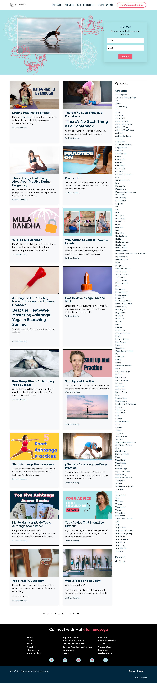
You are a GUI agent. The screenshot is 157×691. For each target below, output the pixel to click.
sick (117, 476)
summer (119, 495)
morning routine (123, 359)
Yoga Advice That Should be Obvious (87, 531)
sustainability (121, 504)
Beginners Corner (71, 645)
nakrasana (120, 369)
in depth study (122, 275)
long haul (120, 315)
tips (117, 523)
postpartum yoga (123, 394)
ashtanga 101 (121, 120)
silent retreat (121, 479)
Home (30, 645)
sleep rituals (121, 492)
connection (120, 177)
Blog (79, 5)
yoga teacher (121, 583)
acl (116, 111)
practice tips (121, 400)
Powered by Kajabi (140, 685)
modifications (121, 350)
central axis (120, 164)
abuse (118, 105)
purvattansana (122, 422)
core (117, 183)
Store (101, 5)
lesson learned (123, 312)
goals (118, 234)
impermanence (122, 271)
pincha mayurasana (124, 388)
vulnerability (121, 545)
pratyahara (120, 410)
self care (119, 466)
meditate (119, 334)
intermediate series (124, 284)
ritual (118, 451)
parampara (120, 378)
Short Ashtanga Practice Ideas (31, 472)
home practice (122, 259)
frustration (120, 230)
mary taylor (120, 328)
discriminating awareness (127, 199)
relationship (121, 435)
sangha (118, 457)
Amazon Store (104, 654)
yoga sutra (120, 580)
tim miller (120, 520)
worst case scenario (125, 552)
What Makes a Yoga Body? (85, 588)
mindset (119, 347)
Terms (132, 679)
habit (117, 240)
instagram (120, 281)
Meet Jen (56, 5)
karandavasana (122, 300)
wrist (117, 555)
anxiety (118, 114)
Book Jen (102, 645)
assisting (119, 136)
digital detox (121, 193)
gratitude (119, 237)
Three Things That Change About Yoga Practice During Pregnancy (33, 183)
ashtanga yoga (122, 130)
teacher (119, 514)
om (117, 375)
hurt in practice (122, 262)
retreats (119, 445)
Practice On (74, 179)
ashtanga (119, 117)
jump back (120, 293)
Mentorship (68, 658)
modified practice (123, 353)
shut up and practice (125, 473)
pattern (118, 382)
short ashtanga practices (127, 470)
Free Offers (69, 5)
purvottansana (122, 426)
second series (122, 463)
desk (117, 189)
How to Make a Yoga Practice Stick (80, 304)
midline (118, 344)
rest (117, 441)
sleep (118, 485)
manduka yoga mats (124, 322)
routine (119, 454)
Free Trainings (34, 661)
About (30, 648)
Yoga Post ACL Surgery (30, 588)
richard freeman (123, 448)
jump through (122, 296)
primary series (122, 416)
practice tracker (123, 404)
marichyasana (121, 325)
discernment (121, 196)
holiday (118, 249)
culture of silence (123, 186)
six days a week (123, 482)
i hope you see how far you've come (129, 266)
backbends (120, 145)
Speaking (32, 654)
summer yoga (121, 498)
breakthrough (121, 158)
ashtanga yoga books (125, 133)
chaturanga (120, 171)
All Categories (121, 95)
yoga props (120, 577)
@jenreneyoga (95, 637)
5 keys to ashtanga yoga (126, 98)
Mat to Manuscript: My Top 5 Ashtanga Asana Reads (33, 531)
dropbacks (120, 202)
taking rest (120, 511)
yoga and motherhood (125, 564)
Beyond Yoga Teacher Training (77, 654)
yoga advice (121, 561)
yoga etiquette (122, 574)
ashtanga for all (123, 123)
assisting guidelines (124, 139)
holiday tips (121, 256)
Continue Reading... (19, 128)
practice (119, 397)
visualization (121, 539)
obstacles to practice (125, 372)
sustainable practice (125, 507)
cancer (118, 161)
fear (117, 221)
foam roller (121, 227)
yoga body (120, 570)
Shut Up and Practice (81, 386)
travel (118, 529)
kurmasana (120, 306)
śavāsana (119, 586)
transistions (120, 526)
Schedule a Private (107, 648)
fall (117, 215)
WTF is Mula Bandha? (29, 243)
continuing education (125, 180)
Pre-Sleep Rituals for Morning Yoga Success (29, 388)
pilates (118, 385)
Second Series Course (73, 651)
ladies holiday (122, 309)
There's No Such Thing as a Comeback (86, 115)
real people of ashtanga (127, 429)
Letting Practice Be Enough (33, 113)
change (119, 167)
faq (117, 218)
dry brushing (121, 205)
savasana (119, 460)
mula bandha (121, 363)
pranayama (120, 407)
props (118, 419)
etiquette (119, 212)
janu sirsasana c (123, 290)
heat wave (120, 243)
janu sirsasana (122, 287)
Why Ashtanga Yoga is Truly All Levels (86, 244)
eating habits (121, 208)
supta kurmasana (123, 501)
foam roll (120, 224)
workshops (120, 548)
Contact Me (33, 658)
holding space (122, 246)
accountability (122, 108)
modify (118, 356)
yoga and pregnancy (125, 567)
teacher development (125, 517)
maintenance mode (124, 319)
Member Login (105, 661)
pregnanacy (121, 413)
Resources (89, 5)
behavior (119, 155)
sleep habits (121, 489)
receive (119, 432)
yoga (117, 558)
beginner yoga (122, 152)
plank (118, 391)
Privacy (140, 679)
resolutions (120, 438)
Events (109, 5)
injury (117, 278)
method (119, 341)
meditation (120, 337)
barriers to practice (124, 149)
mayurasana (121, 331)
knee (117, 303)
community (120, 174)
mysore (118, 366)
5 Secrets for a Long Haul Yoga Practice (84, 472)
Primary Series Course (73, 648)
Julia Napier (27, 118)
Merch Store (104, 651)
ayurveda (119, 142)
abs (117, 101)
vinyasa (119, 536)
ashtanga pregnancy (125, 126)
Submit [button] (125, 57)
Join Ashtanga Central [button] (132, 5)
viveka (118, 542)
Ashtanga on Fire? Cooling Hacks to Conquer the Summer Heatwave (32, 306)
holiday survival (122, 252)
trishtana (119, 533)
